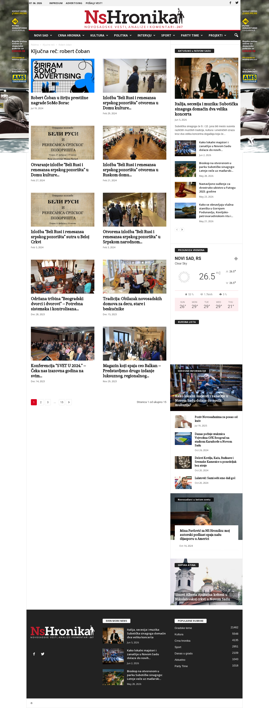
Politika (123, 35)
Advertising (74, 3)
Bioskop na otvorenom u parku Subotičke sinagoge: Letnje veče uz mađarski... (217, 167)
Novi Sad (43, 35)
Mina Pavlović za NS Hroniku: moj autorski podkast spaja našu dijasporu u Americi (205, 535)
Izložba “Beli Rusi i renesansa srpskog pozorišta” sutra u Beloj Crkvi (60, 236)
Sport (168, 35)
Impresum (56, 3)
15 (61, 402)
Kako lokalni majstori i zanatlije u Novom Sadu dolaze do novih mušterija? (201, 400)
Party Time (192, 35)
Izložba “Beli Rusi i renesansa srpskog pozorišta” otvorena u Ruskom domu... (130, 169)
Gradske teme (183, 628)
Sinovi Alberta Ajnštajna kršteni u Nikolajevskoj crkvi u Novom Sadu (202, 597)
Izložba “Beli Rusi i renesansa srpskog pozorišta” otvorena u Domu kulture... (130, 102)
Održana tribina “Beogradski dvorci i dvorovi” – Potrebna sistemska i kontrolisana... (57, 303)
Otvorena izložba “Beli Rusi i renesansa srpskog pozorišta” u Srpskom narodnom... (131, 236)
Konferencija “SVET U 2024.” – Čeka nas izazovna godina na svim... (58, 370)
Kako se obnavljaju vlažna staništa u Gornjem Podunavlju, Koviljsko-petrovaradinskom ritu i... (216, 210)
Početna (35, 44)
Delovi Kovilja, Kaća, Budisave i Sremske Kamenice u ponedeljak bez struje (215, 461)
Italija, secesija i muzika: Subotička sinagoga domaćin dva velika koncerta (206, 109)
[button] (236, 35)
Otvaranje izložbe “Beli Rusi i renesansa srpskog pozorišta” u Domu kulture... (59, 169)
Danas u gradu (184, 653)
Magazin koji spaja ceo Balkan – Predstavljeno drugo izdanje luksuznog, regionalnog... (132, 370)
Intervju (146, 35)
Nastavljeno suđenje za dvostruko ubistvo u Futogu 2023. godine (217, 187)
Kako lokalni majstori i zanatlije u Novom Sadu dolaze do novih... (215, 146)
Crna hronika (71, 35)
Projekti (217, 35)
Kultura (99, 35)
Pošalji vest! (94, 3)
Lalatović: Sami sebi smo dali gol (215, 478)
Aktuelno (180, 659)
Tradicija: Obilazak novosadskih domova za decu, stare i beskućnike (132, 303)
